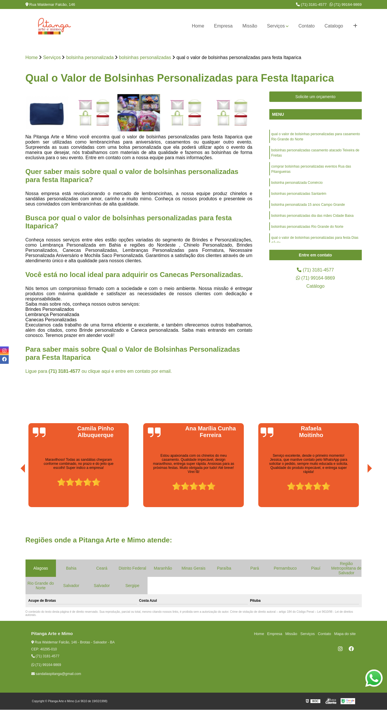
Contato (306, 25)
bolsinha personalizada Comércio (297, 183)
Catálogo (315, 286)
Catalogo (333, 25)
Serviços (276, 25)
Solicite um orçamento (315, 96)
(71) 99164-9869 (346, 4)
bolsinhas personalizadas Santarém (298, 194)
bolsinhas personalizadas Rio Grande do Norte (307, 227)
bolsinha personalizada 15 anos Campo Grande (308, 205)
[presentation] (14, 491)
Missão (249, 25)
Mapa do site (345, 634)
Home (198, 25)
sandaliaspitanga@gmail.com (56, 674)
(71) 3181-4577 (311, 4)
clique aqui (99, 371)
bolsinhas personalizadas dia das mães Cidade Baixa (312, 216)
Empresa (223, 25)
